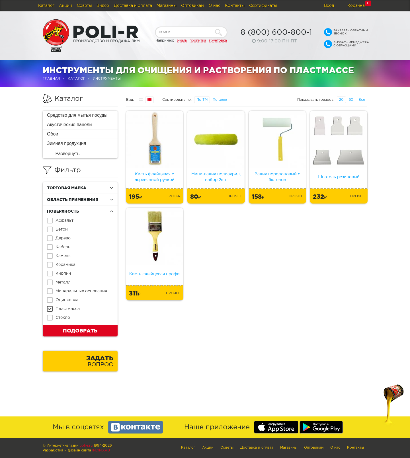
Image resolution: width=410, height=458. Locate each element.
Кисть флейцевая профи (154, 274)
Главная (51, 78)
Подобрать (80, 330)
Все (361, 99)
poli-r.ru (86, 445)
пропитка (198, 40)
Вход (329, 5)
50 (351, 99)
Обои (52, 134)
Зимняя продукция (66, 143)
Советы (84, 5)
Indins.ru (101, 450)
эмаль (182, 40)
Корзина (356, 5)
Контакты (235, 5)
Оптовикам (192, 5)
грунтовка (218, 40)
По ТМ (202, 99)
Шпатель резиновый (339, 177)
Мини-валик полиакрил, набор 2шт (216, 177)
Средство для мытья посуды (77, 115)
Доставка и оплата (133, 5)
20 (341, 99)
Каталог (46, 5)
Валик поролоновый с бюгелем (277, 177)
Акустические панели (69, 124)
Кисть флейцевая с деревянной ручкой (155, 177)
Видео (103, 5)
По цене (220, 99)
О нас (214, 5)
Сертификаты (263, 5)
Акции (65, 5)
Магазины (167, 5)
